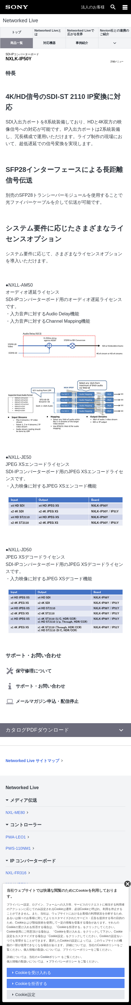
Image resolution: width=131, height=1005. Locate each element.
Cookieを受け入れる (33, 972)
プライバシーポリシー (63, 961)
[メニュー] (125, 7)
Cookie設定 (25, 994)
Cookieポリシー (50, 956)
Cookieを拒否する (31, 983)
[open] (113, 7)
